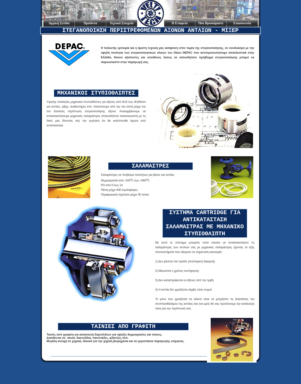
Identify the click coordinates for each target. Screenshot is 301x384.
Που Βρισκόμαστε (211, 23)
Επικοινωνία (242, 23)
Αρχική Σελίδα (58, 23)
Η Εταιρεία (180, 23)
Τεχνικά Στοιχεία (122, 23)
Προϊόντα (90, 23)
